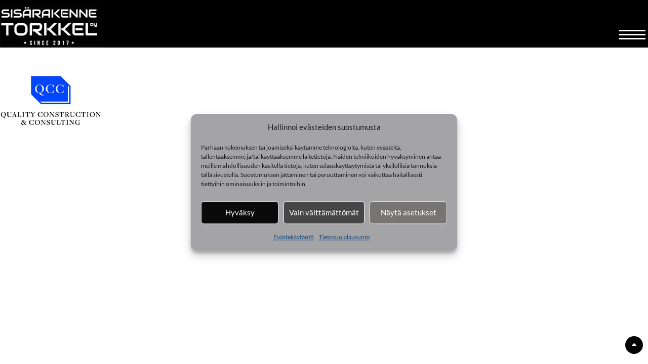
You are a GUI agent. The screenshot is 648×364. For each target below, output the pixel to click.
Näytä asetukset (408, 212)
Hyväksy (240, 212)
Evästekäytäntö (293, 237)
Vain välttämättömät (324, 212)
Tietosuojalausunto (344, 237)
